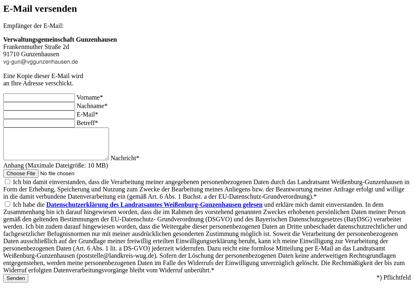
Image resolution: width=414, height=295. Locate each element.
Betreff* (87, 122)
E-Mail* (87, 114)
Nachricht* (137, 164)
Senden (15, 284)
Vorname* (90, 97)
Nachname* (92, 105)
